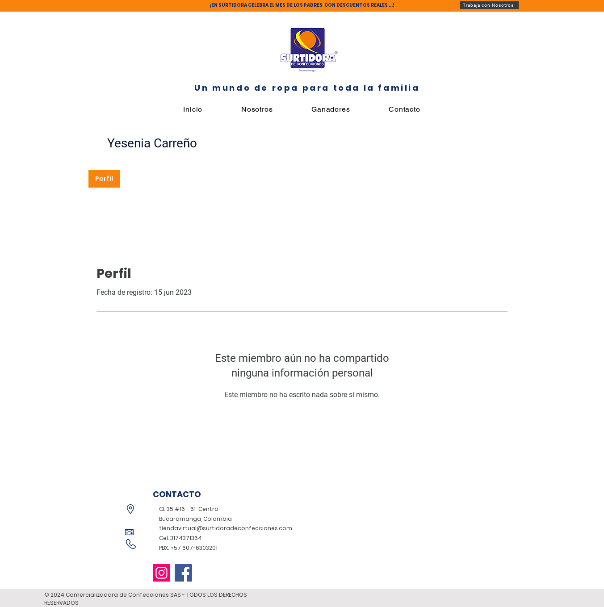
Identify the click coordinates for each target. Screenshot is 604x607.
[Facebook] (183, 573)
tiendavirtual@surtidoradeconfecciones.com (225, 528)
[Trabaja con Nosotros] (489, 5)
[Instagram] (161, 573)
